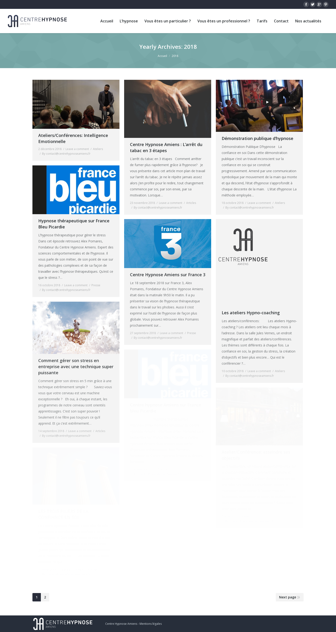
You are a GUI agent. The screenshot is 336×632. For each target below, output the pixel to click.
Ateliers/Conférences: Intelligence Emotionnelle (73, 138)
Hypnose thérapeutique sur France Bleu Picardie (73, 224)
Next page (287, 597)
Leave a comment (77, 149)
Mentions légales (151, 624)
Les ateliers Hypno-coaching (251, 312)
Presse (95, 285)
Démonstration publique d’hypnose (257, 138)
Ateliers (98, 149)
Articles (191, 203)
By (66, 154)
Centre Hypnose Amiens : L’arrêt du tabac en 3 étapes (166, 147)
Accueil (162, 56)
